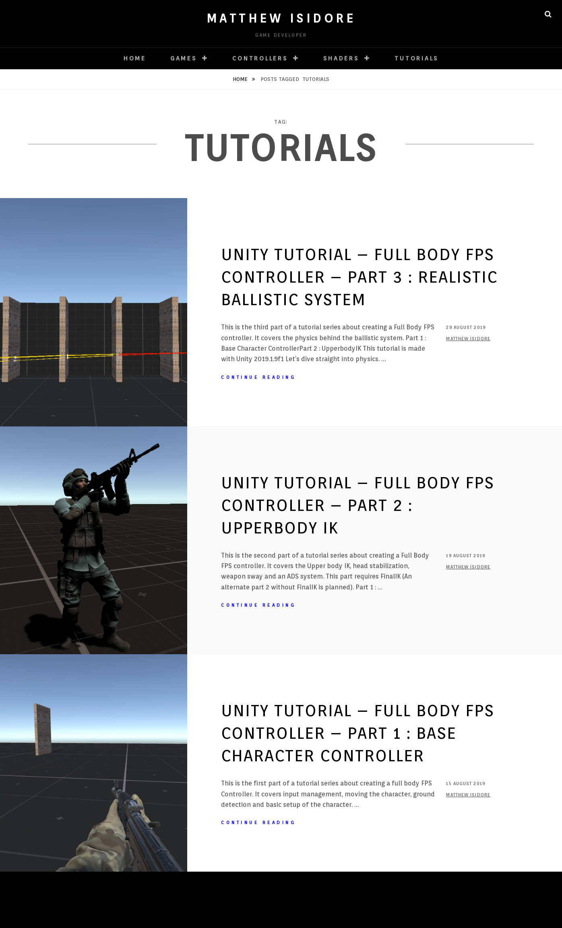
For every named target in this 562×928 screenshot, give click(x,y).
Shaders (341, 58)
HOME (135, 58)
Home (241, 79)
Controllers (259, 58)
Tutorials (416, 58)
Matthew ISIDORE (281, 18)
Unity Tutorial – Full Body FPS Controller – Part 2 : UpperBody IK (357, 505)
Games (183, 58)
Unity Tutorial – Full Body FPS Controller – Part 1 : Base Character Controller (357, 733)
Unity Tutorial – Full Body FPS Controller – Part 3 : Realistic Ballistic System (359, 277)
